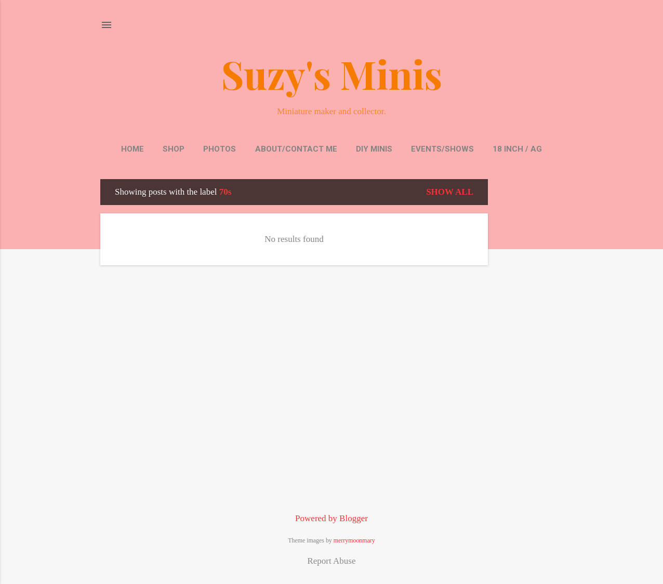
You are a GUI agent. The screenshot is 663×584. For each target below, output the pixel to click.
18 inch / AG (517, 149)
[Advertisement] (529, 335)
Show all (449, 192)
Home (132, 149)
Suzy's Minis (331, 74)
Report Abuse (331, 561)
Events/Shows (442, 149)
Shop (173, 149)
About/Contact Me (296, 149)
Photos (219, 149)
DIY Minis (374, 149)
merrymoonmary (354, 540)
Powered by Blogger (331, 518)
